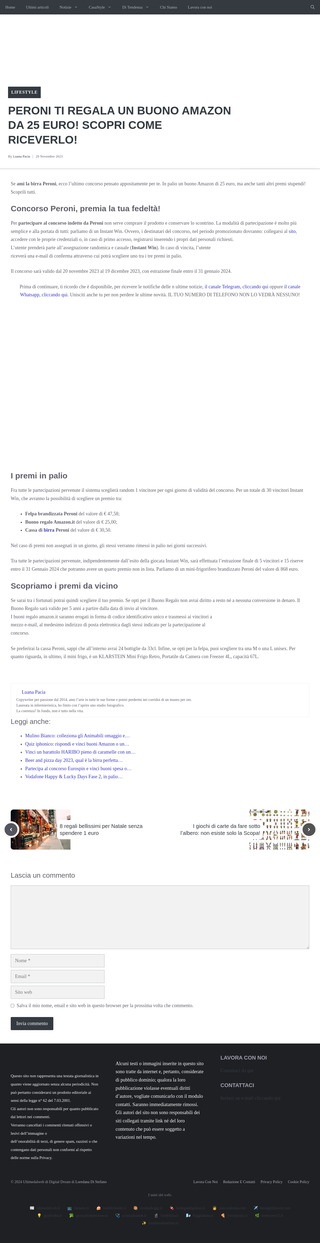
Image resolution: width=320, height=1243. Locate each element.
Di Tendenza (138, 7)
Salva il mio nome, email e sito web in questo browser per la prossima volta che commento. (105, 1005)
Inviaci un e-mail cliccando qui (251, 1098)
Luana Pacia (21, 156)
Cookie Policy (298, 1182)
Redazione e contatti (239, 1182)
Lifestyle (24, 92)
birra (49, 530)
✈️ (271, 1208)
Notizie (71, 7)
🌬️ (199, 1216)
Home (10, 7)
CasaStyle (103, 7)
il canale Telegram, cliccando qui (237, 286)
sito (292, 231)
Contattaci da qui (237, 1070)
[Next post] (309, 829)
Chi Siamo (168, 7)
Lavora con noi (200, 7)
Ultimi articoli (37, 7)
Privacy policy (271, 1182)
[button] (312, 7)
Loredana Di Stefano (91, 1182)
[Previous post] (11, 829)
